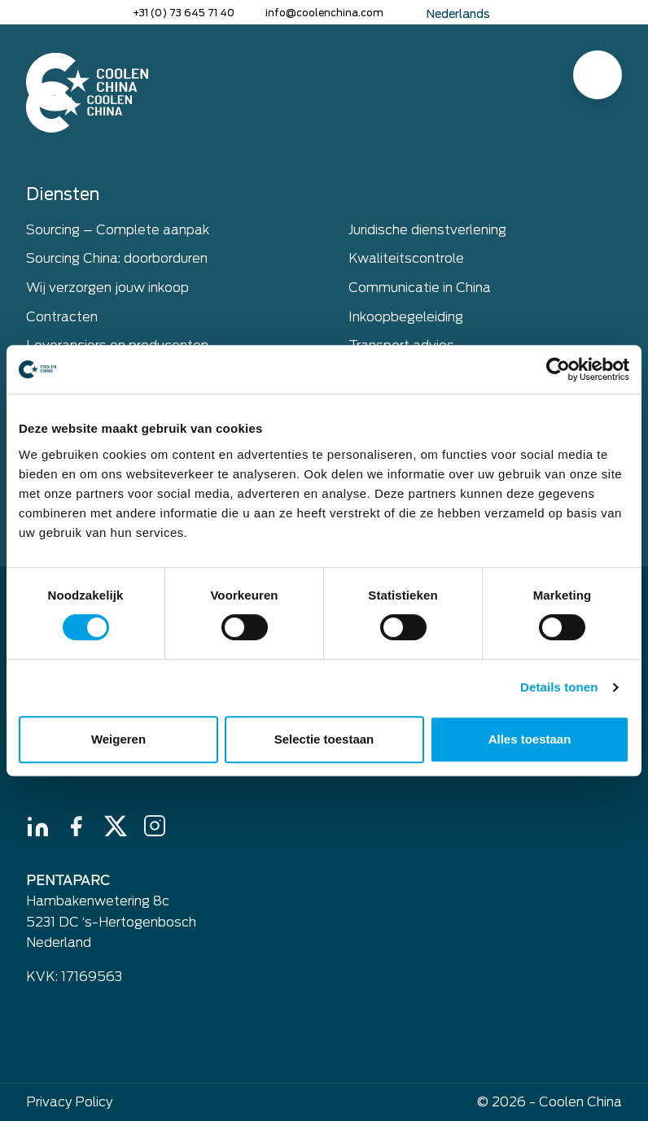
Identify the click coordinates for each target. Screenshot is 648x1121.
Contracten (62, 317)
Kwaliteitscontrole (406, 258)
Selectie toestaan (324, 739)
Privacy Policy (69, 1102)
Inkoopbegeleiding (405, 317)
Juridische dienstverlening (427, 230)
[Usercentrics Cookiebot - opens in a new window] (558, 369)
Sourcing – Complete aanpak (117, 230)
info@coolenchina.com (324, 13)
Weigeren (118, 739)
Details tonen (559, 687)
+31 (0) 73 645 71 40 (183, 13)
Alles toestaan (529, 739)
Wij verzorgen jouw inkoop (107, 287)
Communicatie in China (419, 287)
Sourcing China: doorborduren (117, 258)
